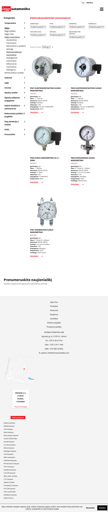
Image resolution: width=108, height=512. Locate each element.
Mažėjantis (53, 47)
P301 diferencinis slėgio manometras (41, 231)
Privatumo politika (53, 509)
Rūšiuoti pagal (35, 47)
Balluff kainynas (9, 426)
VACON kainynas (9, 473)
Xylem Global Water (10, 438)
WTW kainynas (9, 467)
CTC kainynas (8, 479)
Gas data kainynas (10, 445)
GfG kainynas (8, 429)
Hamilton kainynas (10, 470)
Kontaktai (54, 318)
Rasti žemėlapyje (20, 407)
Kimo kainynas (9, 432)
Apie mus (54, 302)
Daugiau (36, 112)
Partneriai (54, 310)
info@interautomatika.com (58, 353)
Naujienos (54, 314)
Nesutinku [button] (90, 508)
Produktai (54, 306)
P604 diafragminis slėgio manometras (83, 159)
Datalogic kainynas (10, 451)
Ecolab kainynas (9, 442)
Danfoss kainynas (9, 423)
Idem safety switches (10, 476)
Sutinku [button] (102, 508)
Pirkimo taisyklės (54, 323)
